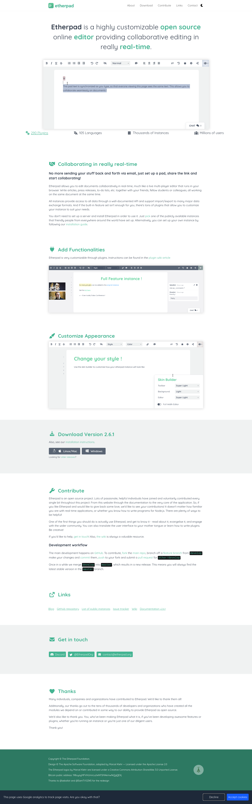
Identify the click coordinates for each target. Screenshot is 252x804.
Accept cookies (237, 797)
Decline (214, 797)
